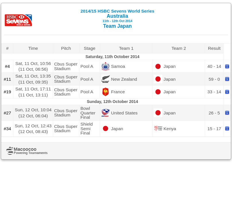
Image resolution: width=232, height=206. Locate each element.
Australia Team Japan (117, 19)
